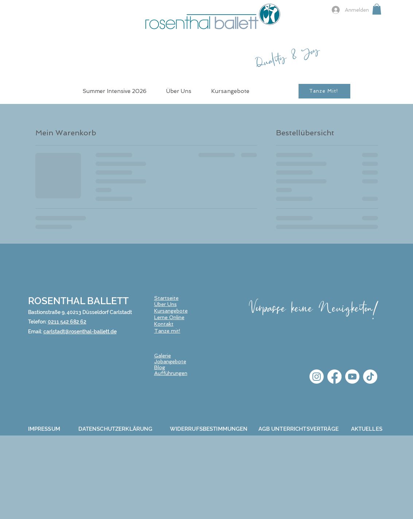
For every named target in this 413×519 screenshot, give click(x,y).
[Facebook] (334, 376)
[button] (376, 9)
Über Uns (165, 304)
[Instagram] (316, 376)
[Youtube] (352, 376)
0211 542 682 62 (67, 322)
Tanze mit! (167, 331)
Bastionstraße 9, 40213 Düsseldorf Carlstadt (80, 312)
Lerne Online (169, 317)
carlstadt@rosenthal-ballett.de (80, 331)
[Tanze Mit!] (324, 91)
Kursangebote (171, 311)
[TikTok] (370, 376)
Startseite (166, 298)
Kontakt (164, 324)
